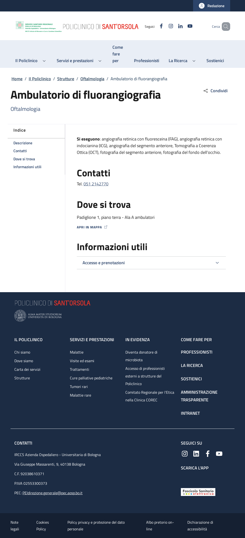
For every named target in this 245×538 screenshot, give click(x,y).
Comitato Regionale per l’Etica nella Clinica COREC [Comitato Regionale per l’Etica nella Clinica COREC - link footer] (149, 396)
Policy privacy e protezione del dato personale (96, 525)
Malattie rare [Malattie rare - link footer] (80, 395)
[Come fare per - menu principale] (118, 54)
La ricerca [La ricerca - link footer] (192, 365)
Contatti (23, 443)
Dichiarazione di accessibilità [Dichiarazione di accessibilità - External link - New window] (200, 525)
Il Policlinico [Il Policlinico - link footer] (28, 339)
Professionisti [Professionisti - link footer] (196, 352)
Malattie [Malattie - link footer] (77, 352)
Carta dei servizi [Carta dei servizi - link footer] (27, 369)
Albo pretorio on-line (160, 525)
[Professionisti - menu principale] (146, 61)
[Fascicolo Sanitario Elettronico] (198, 491)
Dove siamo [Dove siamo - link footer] (23, 361)
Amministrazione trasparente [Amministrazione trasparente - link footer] (199, 396)
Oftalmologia (92, 78)
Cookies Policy (42, 525)
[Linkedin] (173, 26)
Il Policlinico (40, 78)
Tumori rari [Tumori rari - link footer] (79, 386)
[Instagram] (164, 26)
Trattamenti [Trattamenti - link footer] (79, 369)
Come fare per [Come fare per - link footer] (196, 339)
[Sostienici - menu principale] (215, 61)
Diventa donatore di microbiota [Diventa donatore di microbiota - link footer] (141, 356)
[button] (211, 5)
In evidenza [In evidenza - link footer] (137, 339)
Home (16, 78)
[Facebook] (154, 26)
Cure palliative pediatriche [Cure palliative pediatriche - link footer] (91, 378)
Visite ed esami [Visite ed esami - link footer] (82, 361)
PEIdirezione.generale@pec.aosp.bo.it (52, 493)
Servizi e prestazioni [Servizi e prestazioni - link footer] (92, 339)
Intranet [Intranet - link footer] (190, 413)
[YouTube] (183, 26)
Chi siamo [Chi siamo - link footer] (22, 352)
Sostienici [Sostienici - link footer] (191, 379)
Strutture (65, 78)
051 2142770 (96, 184)
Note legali (15, 525)
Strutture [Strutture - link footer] (22, 378)
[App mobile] (185, 478)
